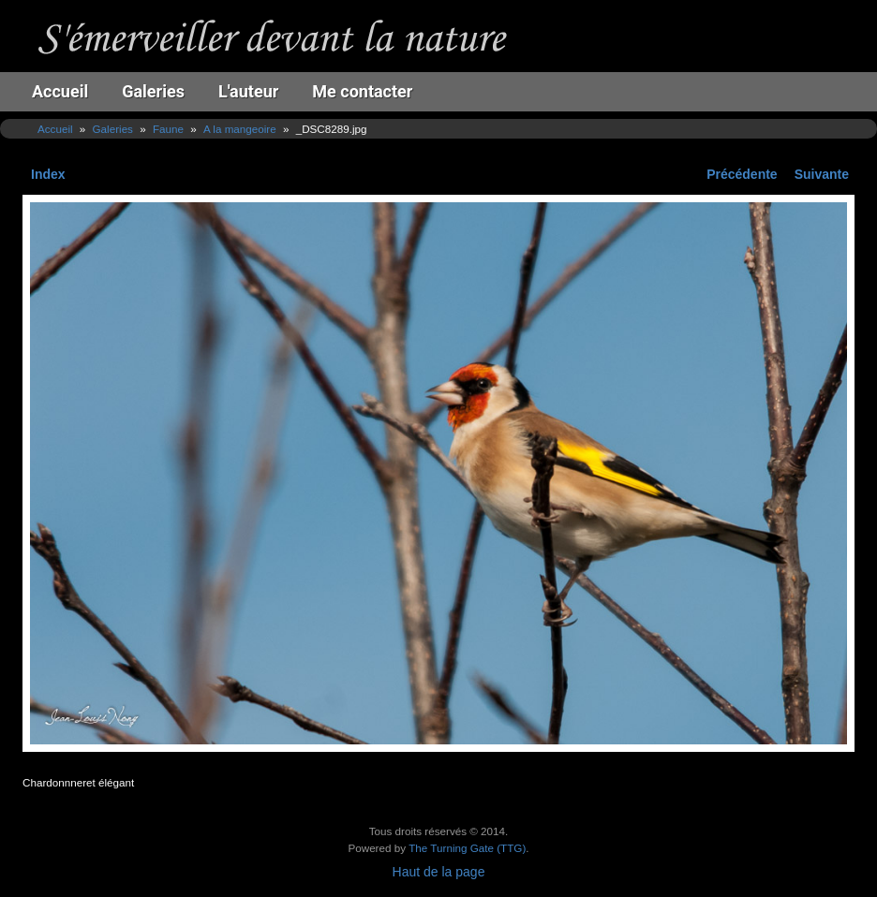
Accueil (60, 91)
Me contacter (362, 91)
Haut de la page (439, 871)
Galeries (153, 91)
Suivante (822, 174)
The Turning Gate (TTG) (467, 848)
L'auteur (248, 91)
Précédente (741, 174)
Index (48, 174)
